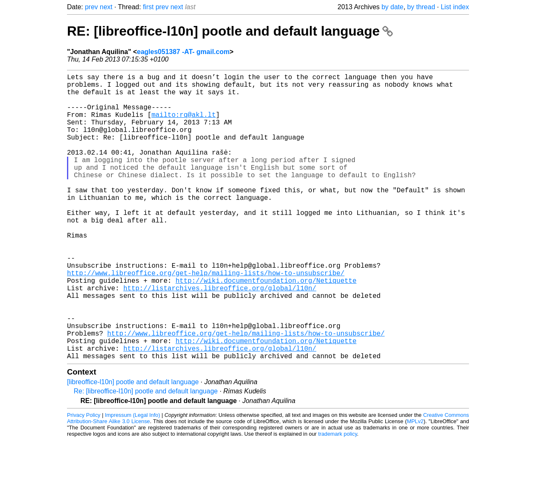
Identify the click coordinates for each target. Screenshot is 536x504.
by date (392, 6)
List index (455, 6)
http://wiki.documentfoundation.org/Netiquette (265, 327)
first (148, 6)
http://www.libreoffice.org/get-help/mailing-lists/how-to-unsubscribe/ (205, 318)
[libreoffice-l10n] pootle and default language (133, 445)
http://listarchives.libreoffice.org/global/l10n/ (219, 336)
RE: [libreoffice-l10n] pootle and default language (230, 31)
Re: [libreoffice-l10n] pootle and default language (146, 454)
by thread (421, 6)
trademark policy (337, 497)
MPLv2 (415, 485)
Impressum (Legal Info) (132, 479)
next (106, 6)
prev (91, 6)
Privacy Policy (83, 479)
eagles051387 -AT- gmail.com (183, 51)
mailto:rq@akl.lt (184, 124)
